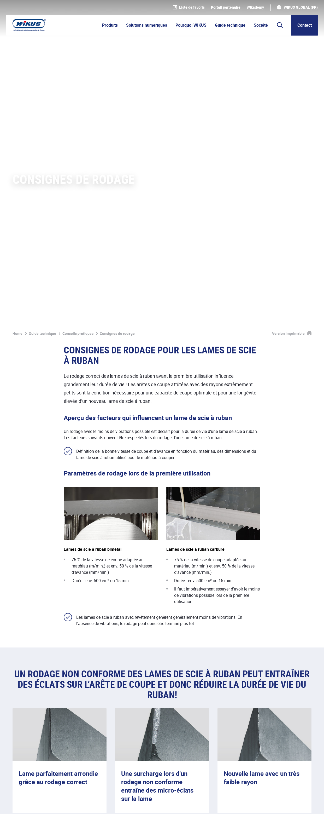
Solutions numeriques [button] (146, 25)
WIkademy (255, 7)
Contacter (297, 682)
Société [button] (261, 25)
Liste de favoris (189, 7)
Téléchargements (158, 804)
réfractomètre (200, 613)
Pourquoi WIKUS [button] (191, 25)
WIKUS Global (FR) (301, 7)
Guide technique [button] (230, 25)
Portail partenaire (225, 7)
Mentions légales (28, 804)
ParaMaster (244, 580)
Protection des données (73, 804)
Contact (304, 25)
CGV (108, 804)
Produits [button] (110, 25)
